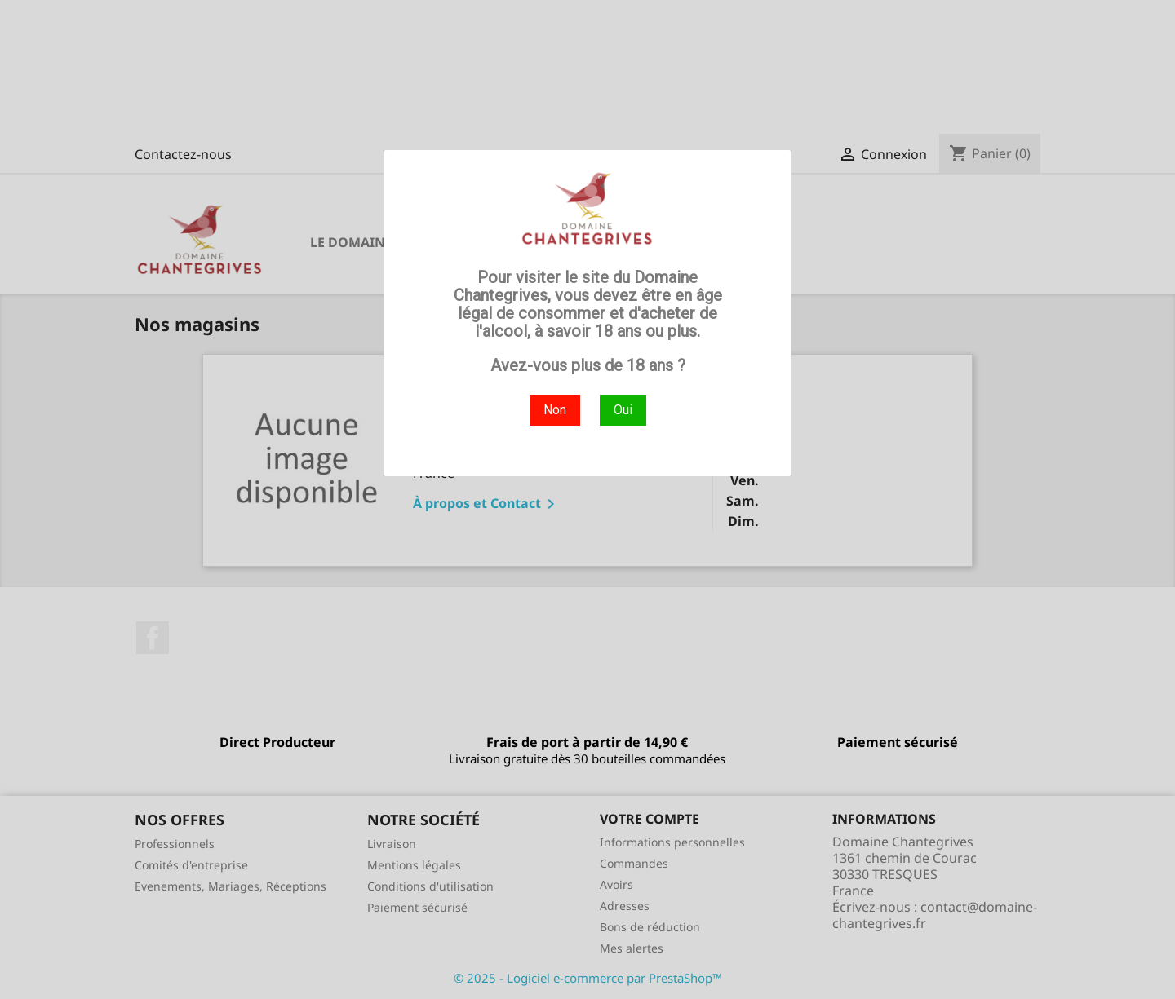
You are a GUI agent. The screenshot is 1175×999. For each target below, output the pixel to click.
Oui (623, 410)
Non (554, 410)
